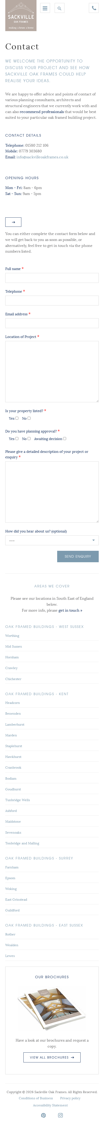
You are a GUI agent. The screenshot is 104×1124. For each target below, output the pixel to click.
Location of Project (22, 336)
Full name (14, 268)
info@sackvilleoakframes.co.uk (42, 156)
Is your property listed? (25, 410)
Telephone (15, 291)
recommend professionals (42, 111)
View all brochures (52, 1057)
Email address (18, 313)
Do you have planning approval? (32, 431)
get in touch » (70, 610)
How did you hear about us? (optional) (36, 531)
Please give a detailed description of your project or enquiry (46, 454)
